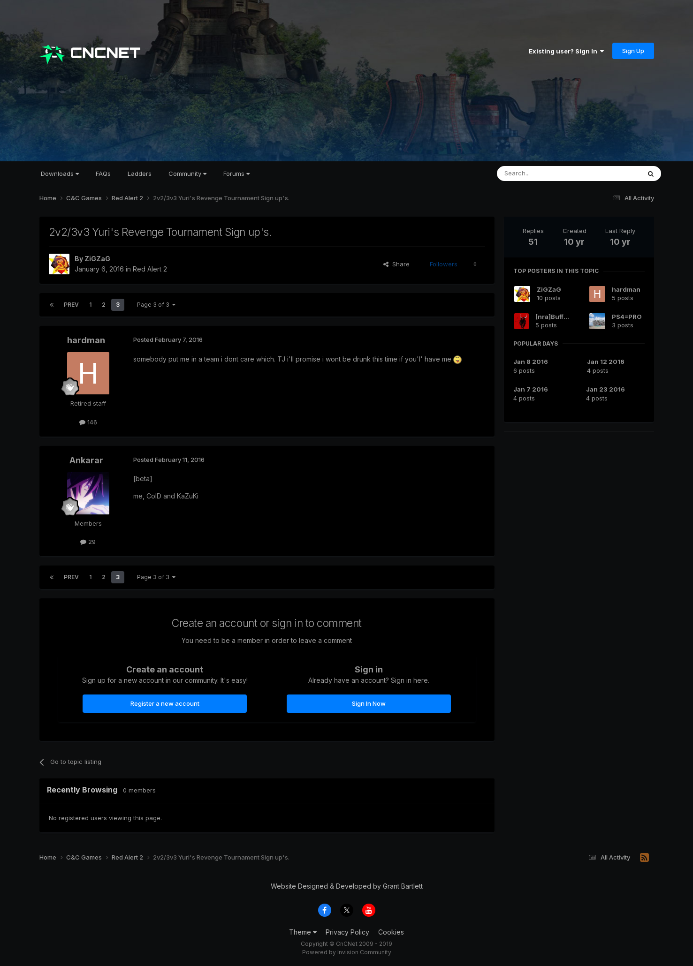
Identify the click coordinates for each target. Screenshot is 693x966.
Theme (303, 932)
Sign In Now (369, 703)
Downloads (60, 173)
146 (88, 422)
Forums (236, 173)
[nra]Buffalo (554, 316)
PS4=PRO (627, 316)
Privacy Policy (347, 932)
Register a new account (164, 703)
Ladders (140, 173)
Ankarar (86, 460)
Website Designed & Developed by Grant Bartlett (347, 886)
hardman (86, 340)
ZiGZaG (97, 259)
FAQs (103, 173)
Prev (71, 304)
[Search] (545, 173)
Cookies (391, 932)
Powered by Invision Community (346, 952)
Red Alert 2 (150, 269)
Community (187, 173)
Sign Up (633, 50)
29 (88, 541)
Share (396, 264)
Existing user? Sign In (566, 51)
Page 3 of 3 (156, 304)
